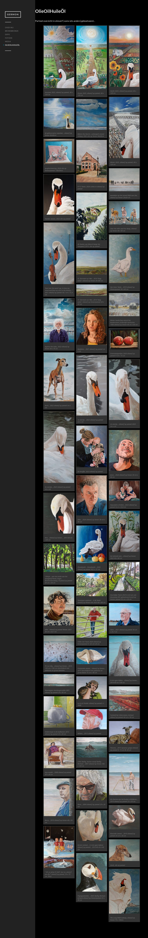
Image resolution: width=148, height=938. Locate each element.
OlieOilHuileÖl (12, 45)
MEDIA (8, 42)
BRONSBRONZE (11, 31)
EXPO (7, 34)
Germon (13, 14)
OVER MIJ (9, 28)
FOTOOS (8, 38)
